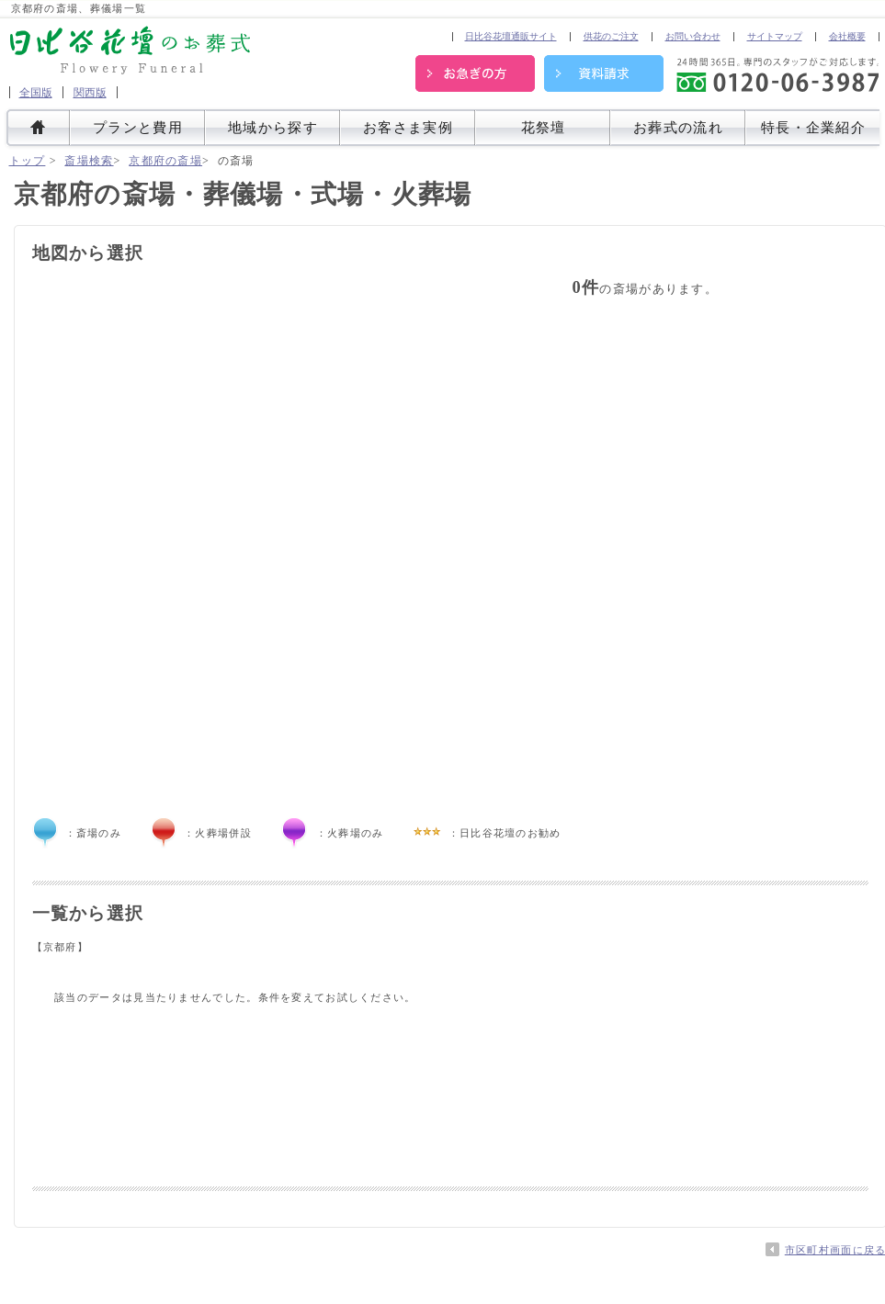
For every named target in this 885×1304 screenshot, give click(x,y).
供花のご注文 (611, 36)
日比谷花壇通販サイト (511, 36)
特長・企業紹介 (813, 128)
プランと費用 (138, 128)
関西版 (90, 92)
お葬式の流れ (678, 128)
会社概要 (847, 36)
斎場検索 (88, 160)
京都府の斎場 (165, 160)
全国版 (35, 92)
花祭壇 (543, 128)
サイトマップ (774, 36)
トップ (27, 160)
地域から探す (273, 128)
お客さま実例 (408, 128)
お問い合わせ (692, 36)
